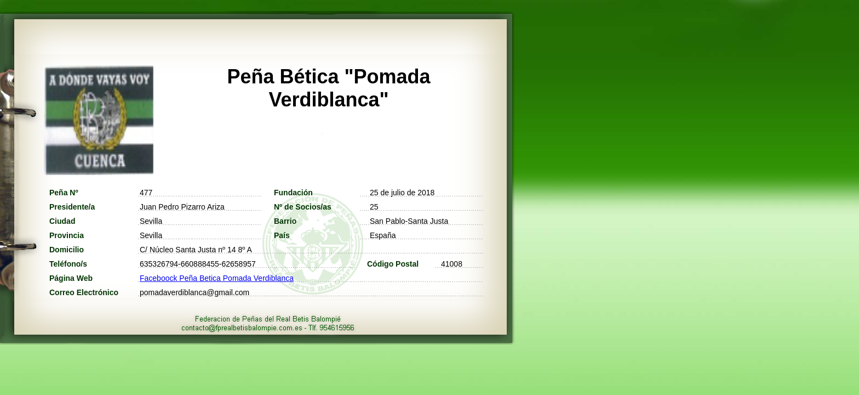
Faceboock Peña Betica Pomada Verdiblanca (217, 278)
